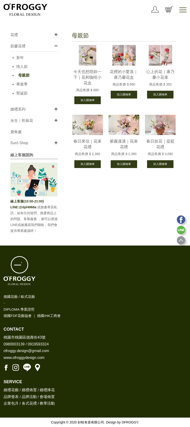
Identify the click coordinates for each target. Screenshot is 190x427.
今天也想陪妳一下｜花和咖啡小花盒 (87, 77)
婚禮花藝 (11, 390)
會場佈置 (47, 397)
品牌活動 (29, 397)
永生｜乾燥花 (21, 121)
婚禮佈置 (29, 390)
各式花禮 (29, 403)
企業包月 (11, 403)
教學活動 (47, 403)
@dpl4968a (28, 207)
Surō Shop (19, 143)
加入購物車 (87, 100)
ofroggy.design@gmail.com (26, 351)
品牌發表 (11, 397)
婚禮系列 (17, 109)
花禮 (14, 35)
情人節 (22, 67)
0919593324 (38, 344)
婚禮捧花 (47, 390)
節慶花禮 (17, 46)
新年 (20, 58)
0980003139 (14, 344)
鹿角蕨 (16, 132)
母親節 (24, 75)
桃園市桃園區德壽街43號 (25, 337)
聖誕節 (22, 93)
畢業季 (22, 84)
